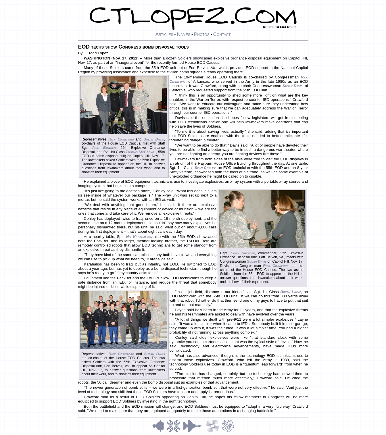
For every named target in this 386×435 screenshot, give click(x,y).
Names (183, 34)
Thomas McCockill (141, 152)
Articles (164, 34)
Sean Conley (205, 167)
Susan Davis (153, 139)
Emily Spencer (243, 253)
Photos (202, 34)
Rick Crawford (121, 139)
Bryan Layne (290, 292)
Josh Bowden (103, 147)
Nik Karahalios (138, 236)
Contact (222, 34)
